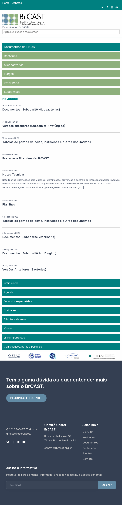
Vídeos (8, 328)
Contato (17, 3)
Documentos (90, 442)
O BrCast (87, 431)
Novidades (10, 310)
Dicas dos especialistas (18, 301)
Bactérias (10, 56)
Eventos (87, 453)
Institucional (11, 283)
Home (6, 3)
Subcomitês (12, 92)
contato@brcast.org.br (58, 448)
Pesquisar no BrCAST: (15, 27)
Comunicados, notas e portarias (23, 346)
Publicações (89, 448)
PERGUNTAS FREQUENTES (26, 398)
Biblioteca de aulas (15, 319)
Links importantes (14, 337)
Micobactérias (13, 65)
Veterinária (11, 83)
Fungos (9, 74)
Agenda (8, 292)
